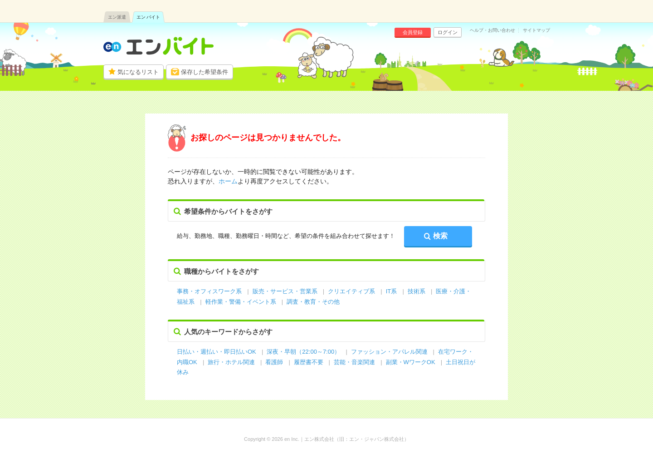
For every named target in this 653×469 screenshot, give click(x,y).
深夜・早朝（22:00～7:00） (303, 351)
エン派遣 (117, 17)
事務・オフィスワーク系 (209, 291)
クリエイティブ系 (351, 291)
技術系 (416, 291)
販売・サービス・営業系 (285, 291)
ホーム (228, 181)
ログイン (448, 32)
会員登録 (413, 32)
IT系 (391, 291)
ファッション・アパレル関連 (390, 351)
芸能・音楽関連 (354, 362)
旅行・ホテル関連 (232, 362)
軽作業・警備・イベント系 (240, 301)
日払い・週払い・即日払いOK (216, 351)
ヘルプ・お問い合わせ (492, 30)
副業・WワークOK (410, 362)
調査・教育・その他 (313, 301)
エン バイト (148, 17)
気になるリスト (138, 72)
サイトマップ (536, 30)
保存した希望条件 (204, 72)
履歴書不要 (309, 362)
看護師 (274, 362)
